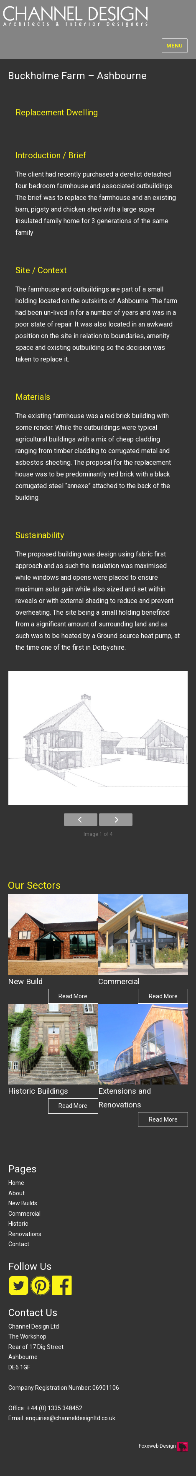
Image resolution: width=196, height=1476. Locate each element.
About (16, 1193)
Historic (18, 1223)
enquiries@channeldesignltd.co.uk (70, 1418)
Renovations (24, 1234)
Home (16, 1182)
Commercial (24, 1213)
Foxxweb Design (158, 1446)
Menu (174, 45)
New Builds (22, 1203)
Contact (18, 1244)
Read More (73, 996)
